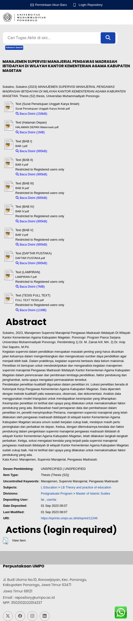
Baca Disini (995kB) (31, 151)
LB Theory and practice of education (86, 487)
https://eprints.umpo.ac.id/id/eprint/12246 (69, 518)
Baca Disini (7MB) (30, 286)
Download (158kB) (62, 113)
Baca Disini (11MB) (31, 310)
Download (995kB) (62, 151)
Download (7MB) (58, 286)
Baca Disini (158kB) (31, 113)
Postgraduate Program (57, 493)
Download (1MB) (58, 132)
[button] (5, 540)
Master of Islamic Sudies (93, 493)
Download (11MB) (61, 310)
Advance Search (14, 47)
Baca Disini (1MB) (30, 132)
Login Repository (91, 5)
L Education (49, 487)
